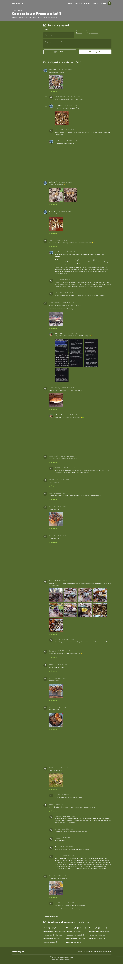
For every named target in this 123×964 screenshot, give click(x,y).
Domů (70, 3)
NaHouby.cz (17, 3)
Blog (109, 951)
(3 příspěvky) (73, 942)
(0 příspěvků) (54, 931)
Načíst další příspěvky (51, 916)
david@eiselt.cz (66, 959)
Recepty (95, 3)
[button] (59, 52)
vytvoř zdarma (93, 33)
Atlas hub (87, 3)
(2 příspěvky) (98, 928)
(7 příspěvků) (76, 928)
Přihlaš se (79, 33)
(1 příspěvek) (52, 928)
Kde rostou (78, 3)
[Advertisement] (26, 52)
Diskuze (103, 3)
